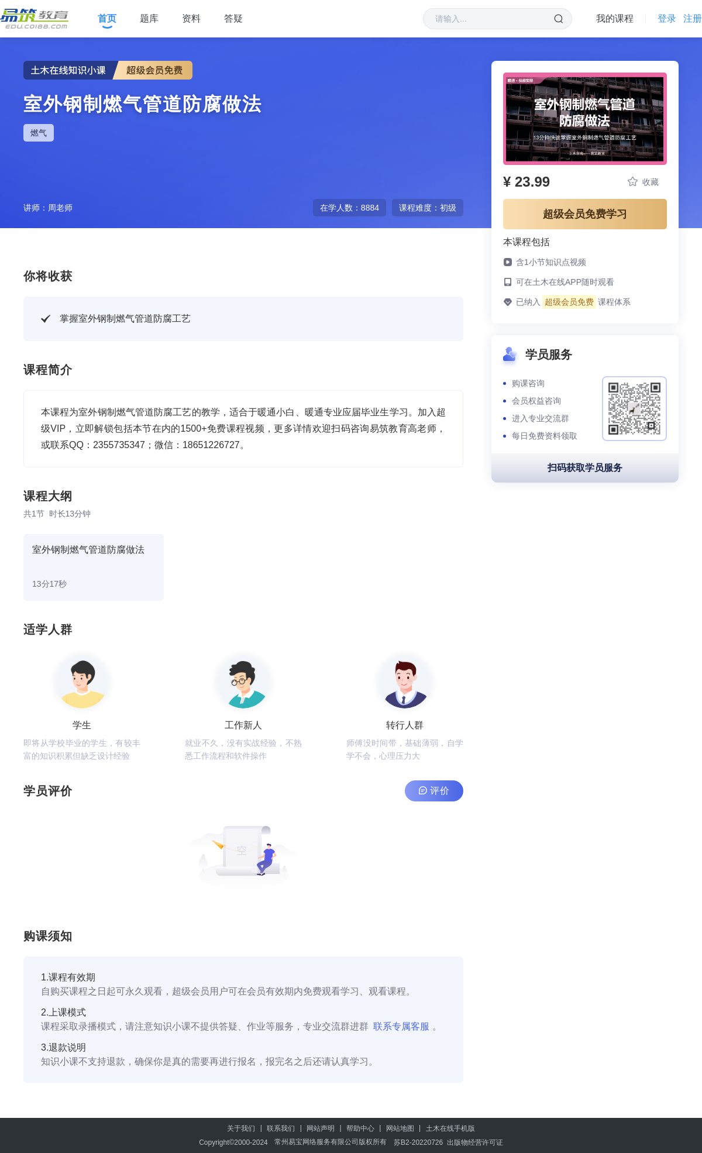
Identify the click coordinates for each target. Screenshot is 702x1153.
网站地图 (400, 1128)
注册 (692, 18)
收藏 (643, 182)
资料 (191, 18)
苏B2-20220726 (418, 1142)
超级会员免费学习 (585, 214)
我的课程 (615, 18)
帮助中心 (360, 1128)
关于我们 (241, 1128)
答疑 (233, 18)
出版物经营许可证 (475, 1142)
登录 (667, 18)
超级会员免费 (569, 302)
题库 (149, 18)
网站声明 (321, 1128)
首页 (107, 18)
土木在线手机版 (450, 1128)
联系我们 (281, 1128)
